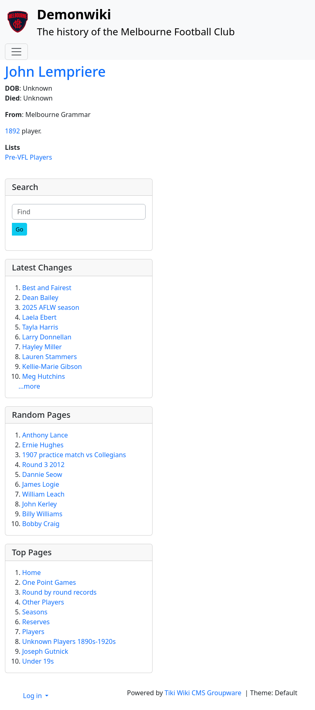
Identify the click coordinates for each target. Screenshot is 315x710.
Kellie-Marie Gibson (52, 366)
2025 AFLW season (50, 307)
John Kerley (39, 503)
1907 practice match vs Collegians (74, 454)
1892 (12, 130)
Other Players (43, 602)
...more (29, 386)
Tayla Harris (40, 327)
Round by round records (59, 592)
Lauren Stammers (49, 356)
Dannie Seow (42, 474)
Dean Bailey (40, 297)
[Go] (19, 229)
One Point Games (49, 582)
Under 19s (38, 661)
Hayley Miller (42, 346)
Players (33, 631)
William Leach (43, 494)
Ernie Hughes (43, 444)
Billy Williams (42, 513)
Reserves (36, 621)
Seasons (35, 611)
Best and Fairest (46, 287)
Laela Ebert (39, 317)
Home (31, 572)
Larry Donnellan (46, 336)
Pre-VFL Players (28, 157)
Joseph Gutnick (45, 651)
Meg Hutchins (43, 376)
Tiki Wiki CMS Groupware (203, 692)
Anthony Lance (45, 435)
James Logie (40, 484)
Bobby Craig (40, 523)
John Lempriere (55, 71)
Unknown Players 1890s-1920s (69, 641)
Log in (33, 695)
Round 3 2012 (43, 464)
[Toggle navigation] (16, 52)
